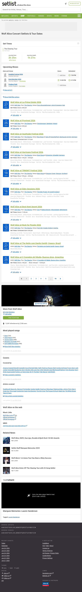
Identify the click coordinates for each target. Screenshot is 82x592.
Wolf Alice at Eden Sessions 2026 (25, 189)
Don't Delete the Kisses (11, 343)
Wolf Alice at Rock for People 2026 (25, 225)
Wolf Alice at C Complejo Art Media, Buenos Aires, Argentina (37, 257)
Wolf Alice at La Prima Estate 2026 (25, 102)
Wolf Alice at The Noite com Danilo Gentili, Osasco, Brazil (35, 243)
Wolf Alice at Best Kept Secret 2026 (26, 206)
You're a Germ (8, 339)
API (2, 581)
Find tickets (22, 81)
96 (55, 279)
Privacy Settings (47, 558)
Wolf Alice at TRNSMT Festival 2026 (26, 170)
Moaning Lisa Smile (10, 341)
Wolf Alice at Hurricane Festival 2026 (26, 152)
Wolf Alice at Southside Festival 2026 (26, 134)
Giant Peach (8, 337)
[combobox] (41, 9)
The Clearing (28, 105)
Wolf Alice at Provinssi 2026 (22, 120)
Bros (5, 335)
